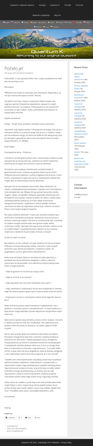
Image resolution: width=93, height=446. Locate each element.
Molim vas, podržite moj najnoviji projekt (81, 161)
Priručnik (68, 5)
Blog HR (57, 15)
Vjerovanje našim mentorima (79, 76)
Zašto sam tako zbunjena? (16, 428)
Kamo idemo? (80, 143)
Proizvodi (79, 5)
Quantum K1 (55, 5)
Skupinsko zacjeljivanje (41, 15)
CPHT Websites (53, 442)
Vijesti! (77, 152)
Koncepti (42, 5)
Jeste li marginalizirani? (15, 431)
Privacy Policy (66, 442)
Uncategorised (12, 426)
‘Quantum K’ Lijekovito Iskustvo (22, 5)
